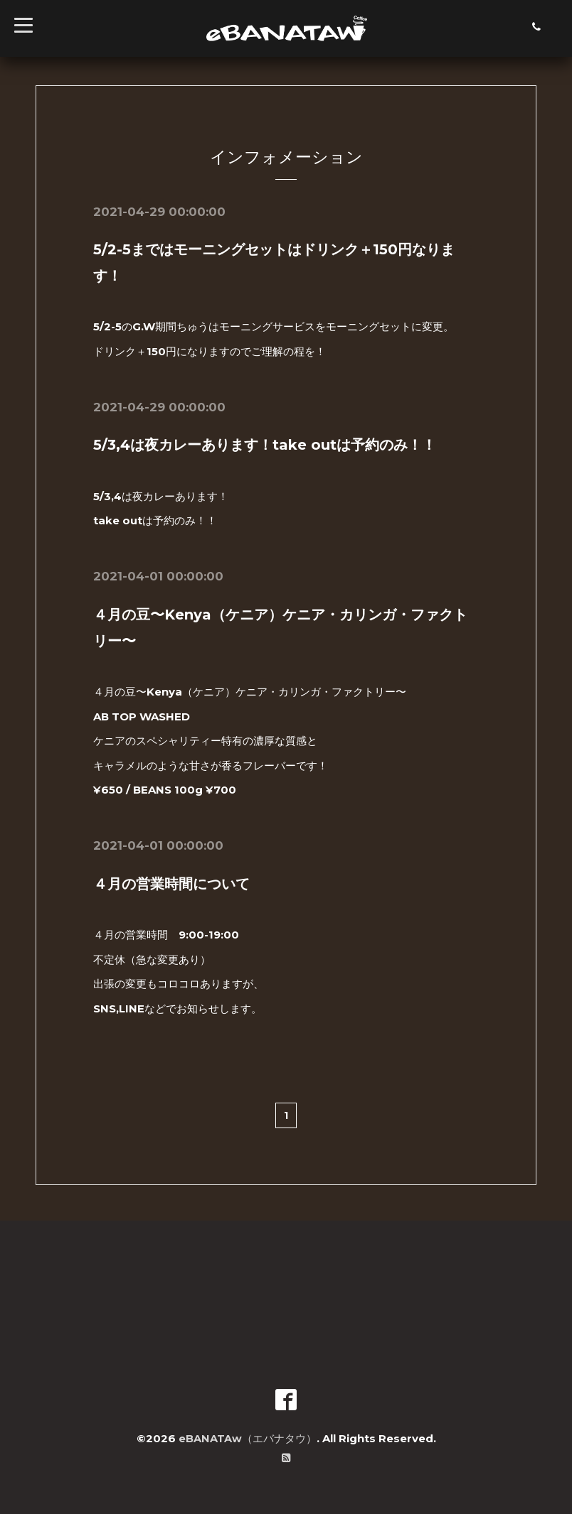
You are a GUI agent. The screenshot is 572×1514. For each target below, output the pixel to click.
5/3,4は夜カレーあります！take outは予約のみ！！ (264, 444)
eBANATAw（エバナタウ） (248, 1435)
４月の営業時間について (171, 881)
